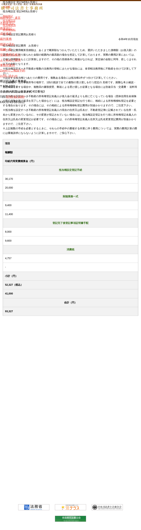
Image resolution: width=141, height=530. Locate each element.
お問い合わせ (9, 75)
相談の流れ (7, 44)
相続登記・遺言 (10, 17)
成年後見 (6, 33)
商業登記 (6, 28)
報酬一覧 (6, 49)
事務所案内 (7, 65)
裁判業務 (6, 38)
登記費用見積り (10, 54)
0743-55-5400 (15, 96)
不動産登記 (7, 23)
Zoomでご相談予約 (12, 70)
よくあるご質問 (10, 59)
